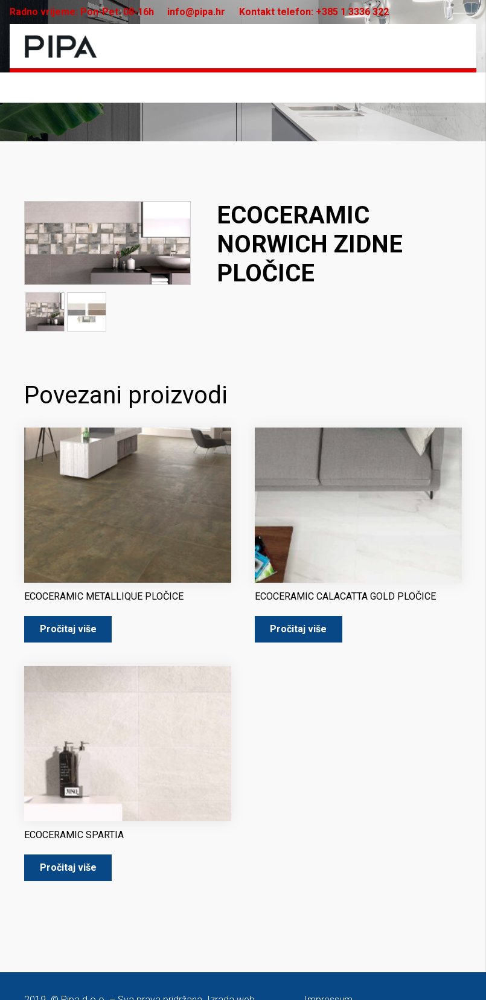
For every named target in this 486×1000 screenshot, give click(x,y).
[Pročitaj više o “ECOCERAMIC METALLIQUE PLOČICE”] (68, 629)
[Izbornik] (453, 46)
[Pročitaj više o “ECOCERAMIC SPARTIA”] (68, 868)
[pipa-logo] (60, 46)
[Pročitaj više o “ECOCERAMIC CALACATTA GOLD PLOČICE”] (298, 629)
